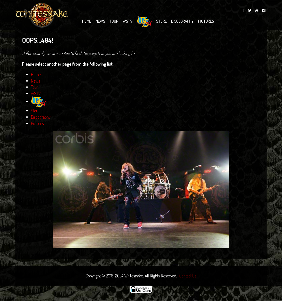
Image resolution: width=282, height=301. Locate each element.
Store (161, 21)
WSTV (127, 21)
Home (86, 21)
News (100, 21)
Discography (182, 21)
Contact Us (188, 276)
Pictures (206, 21)
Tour (113, 21)
